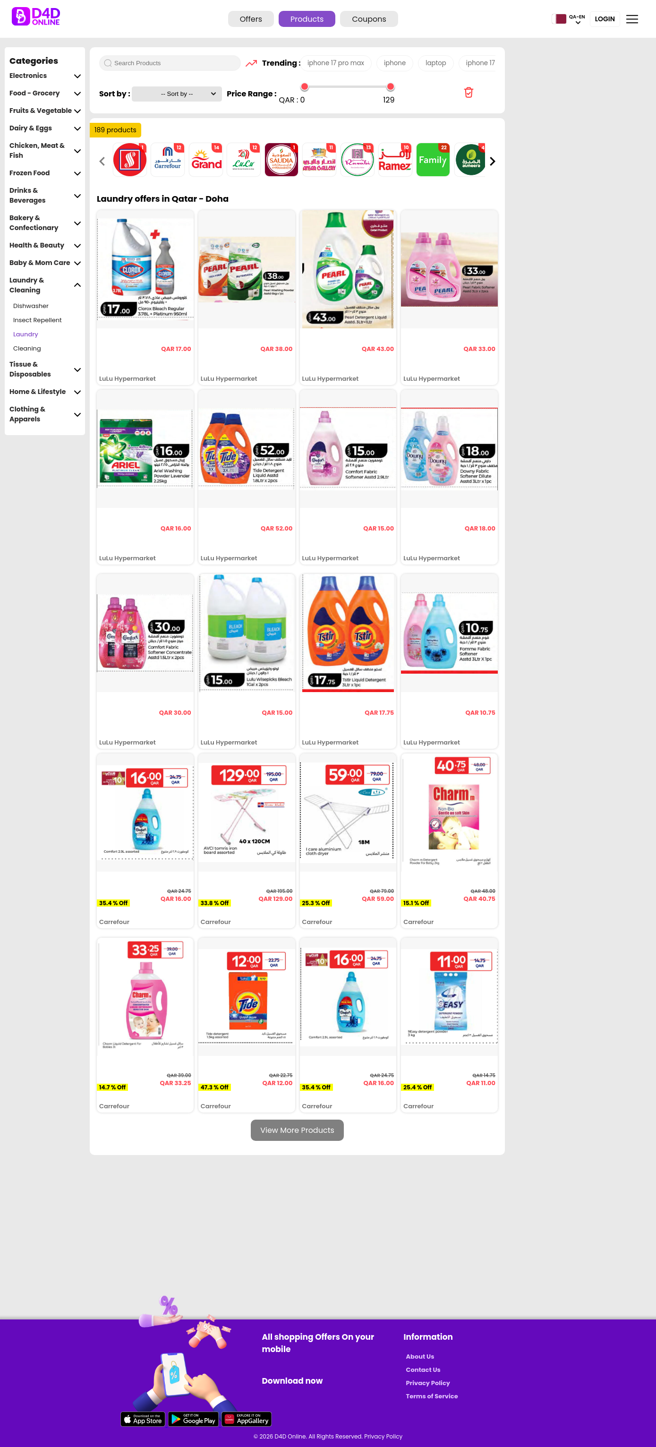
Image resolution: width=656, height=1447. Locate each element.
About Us (420, 1356)
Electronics (45, 76)
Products (307, 19)
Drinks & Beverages (45, 195)
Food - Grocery (45, 93)
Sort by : (115, 93)
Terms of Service (432, 1396)
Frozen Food (45, 173)
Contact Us (423, 1369)
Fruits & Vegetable (45, 111)
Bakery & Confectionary (45, 223)
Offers (251, 19)
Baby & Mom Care (45, 263)
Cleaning (27, 348)
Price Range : (251, 93)
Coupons (369, 19)
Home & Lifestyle (45, 392)
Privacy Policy (428, 1383)
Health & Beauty (45, 245)
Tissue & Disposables (45, 369)
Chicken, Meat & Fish (45, 151)
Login (605, 19)
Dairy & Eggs (45, 128)
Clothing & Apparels (45, 414)
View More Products (297, 1130)
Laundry (25, 334)
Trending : (278, 63)
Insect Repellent (37, 320)
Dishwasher (31, 305)
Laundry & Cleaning (45, 285)
